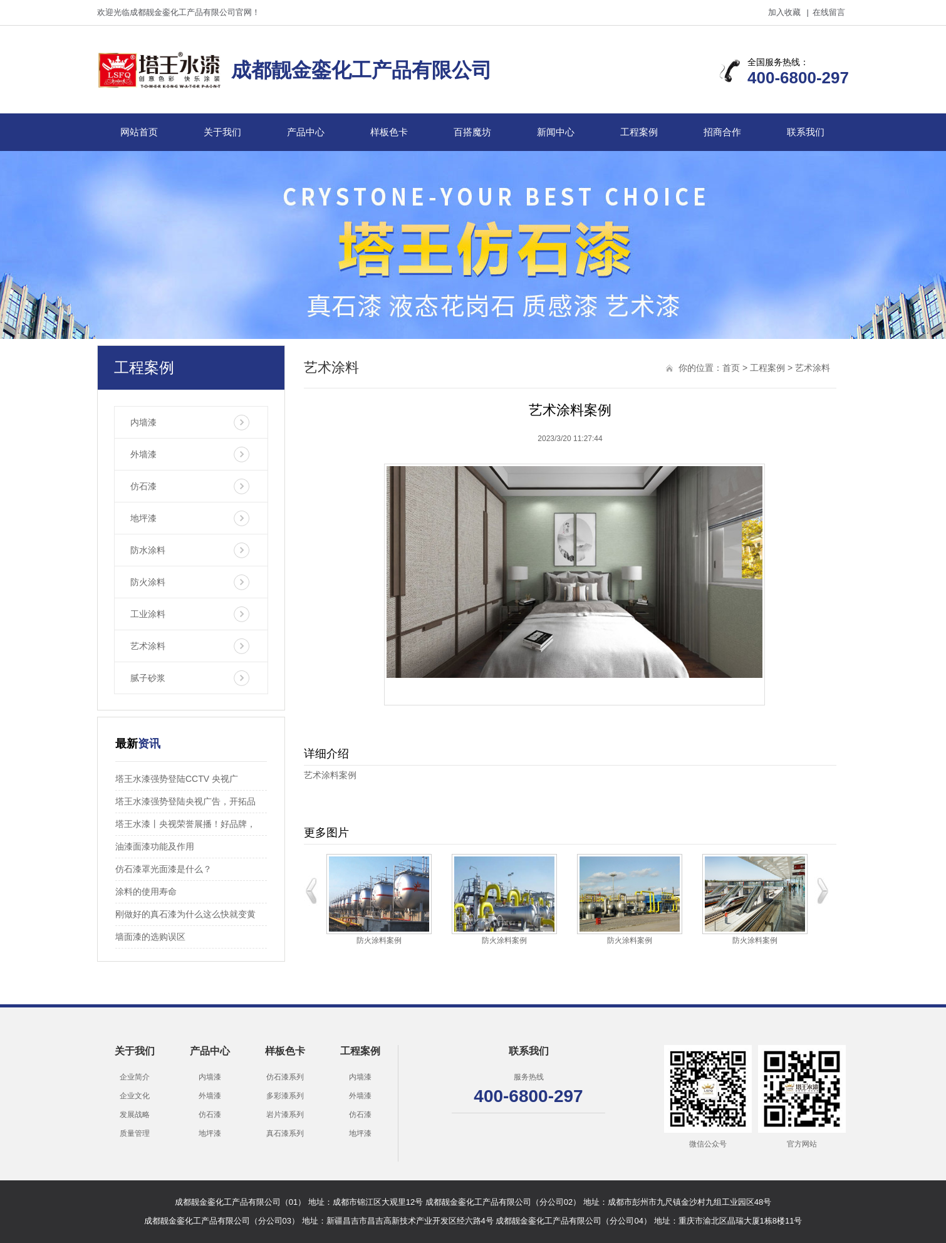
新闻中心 (555, 132)
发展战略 (135, 1114)
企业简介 (135, 1077)
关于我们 (222, 132)
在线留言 (829, 12)
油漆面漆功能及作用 (154, 846)
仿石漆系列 (285, 1077)
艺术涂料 (147, 646)
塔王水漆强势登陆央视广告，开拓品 (185, 801)
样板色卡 (389, 132)
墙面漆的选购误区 (150, 937)
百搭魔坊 (472, 132)
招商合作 (722, 132)
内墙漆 (143, 422)
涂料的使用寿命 (146, 892)
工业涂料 (147, 614)
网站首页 (139, 132)
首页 (731, 368)
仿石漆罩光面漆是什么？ (163, 869)
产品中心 (306, 132)
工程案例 (639, 132)
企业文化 (135, 1095)
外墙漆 (143, 454)
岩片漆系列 (285, 1114)
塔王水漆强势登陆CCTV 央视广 (176, 779)
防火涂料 (147, 582)
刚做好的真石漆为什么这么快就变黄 (185, 914)
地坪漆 (143, 518)
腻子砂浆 (147, 678)
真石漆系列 (285, 1133)
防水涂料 (147, 550)
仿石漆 (143, 486)
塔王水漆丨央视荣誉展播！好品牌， (185, 824)
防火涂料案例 (379, 940)
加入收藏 (784, 12)
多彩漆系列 (285, 1095)
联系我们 (805, 132)
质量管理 (135, 1133)
